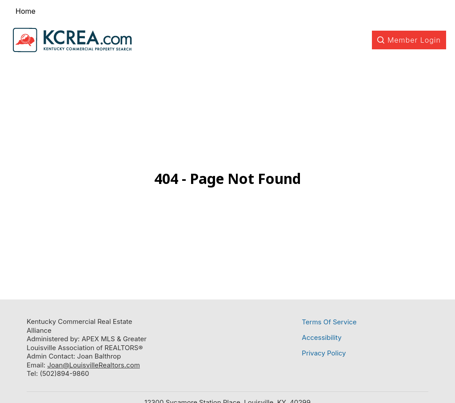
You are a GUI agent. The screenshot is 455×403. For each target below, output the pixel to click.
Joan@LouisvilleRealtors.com (93, 365)
